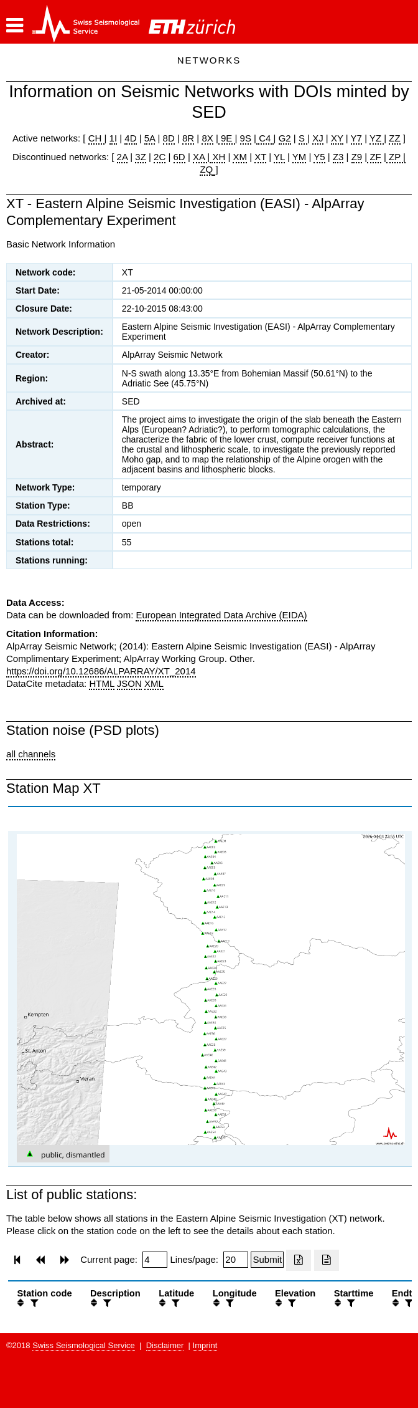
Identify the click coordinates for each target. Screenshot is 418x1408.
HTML (101, 683)
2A (122, 156)
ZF (374, 156)
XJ (317, 138)
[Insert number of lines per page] (235, 1260)
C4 (265, 138)
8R (188, 138)
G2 (285, 138)
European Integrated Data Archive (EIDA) (221, 615)
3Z (140, 156)
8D (169, 138)
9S (245, 138)
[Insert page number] (154, 1260)
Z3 (338, 156)
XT (260, 156)
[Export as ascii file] (326, 1260)
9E (226, 138)
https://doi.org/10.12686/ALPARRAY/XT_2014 (101, 671)
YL (279, 156)
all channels (30, 754)
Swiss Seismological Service (83, 1345)
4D (130, 138)
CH (96, 138)
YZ (376, 138)
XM (240, 156)
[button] (14, 25)
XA (200, 156)
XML (154, 683)
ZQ (206, 169)
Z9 (357, 156)
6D (179, 156)
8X (207, 138)
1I (113, 138)
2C (159, 156)
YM (299, 156)
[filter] (33, 1303)
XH (217, 156)
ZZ (394, 138)
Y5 (319, 156)
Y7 (356, 138)
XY (337, 138)
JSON (129, 683)
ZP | (396, 156)
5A (150, 138)
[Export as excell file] (298, 1260)
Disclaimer (165, 1345)
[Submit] (267, 1260)
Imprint (205, 1345)
